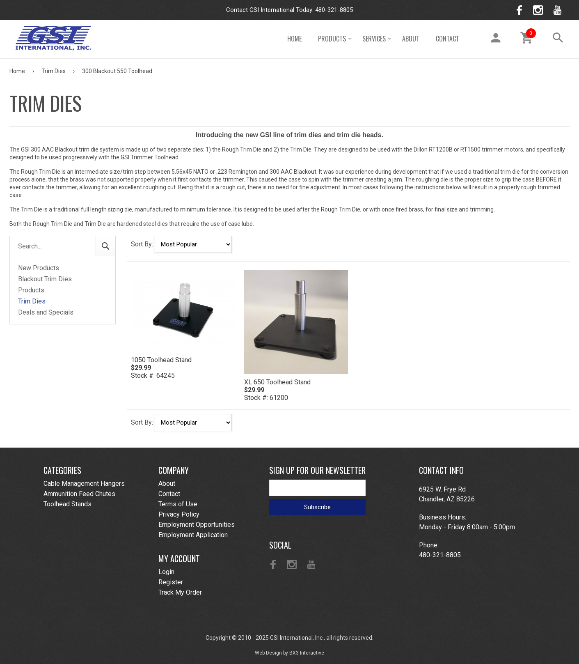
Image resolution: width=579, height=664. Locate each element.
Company (173, 470)
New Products (38, 268)
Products (332, 39)
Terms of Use (177, 504)
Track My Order (180, 592)
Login (166, 572)
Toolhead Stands (67, 504)
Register (170, 582)
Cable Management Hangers (84, 483)
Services (374, 39)
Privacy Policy (178, 514)
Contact (447, 39)
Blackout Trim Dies (45, 279)
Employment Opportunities (196, 524)
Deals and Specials (45, 312)
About (410, 39)
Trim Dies (54, 71)
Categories (62, 470)
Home (294, 39)
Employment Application (193, 535)
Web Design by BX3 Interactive (289, 653)
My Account (179, 558)
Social (280, 545)
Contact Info (441, 470)
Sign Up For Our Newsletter (317, 470)
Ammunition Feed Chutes (79, 494)
